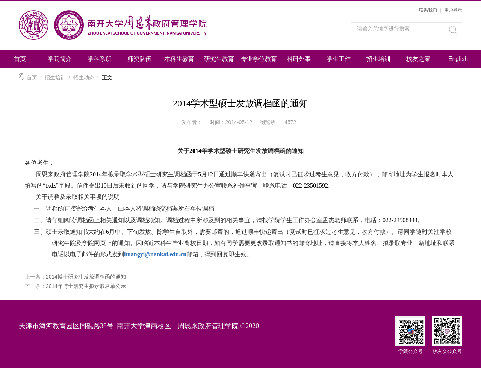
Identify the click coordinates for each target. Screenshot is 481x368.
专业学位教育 (259, 59)
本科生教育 (179, 59)
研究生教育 (219, 59)
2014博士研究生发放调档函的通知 (86, 277)
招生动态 (83, 77)
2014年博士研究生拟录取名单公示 (86, 286)
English (458, 59)
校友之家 (418, 59)
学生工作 (339, 59)
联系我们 (428, 10)
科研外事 (299, 59)
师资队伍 (139, 59)
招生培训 (378, 59)
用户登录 (453, 10)
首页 (20, 59)
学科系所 (100, 59)
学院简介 (60, 59)
